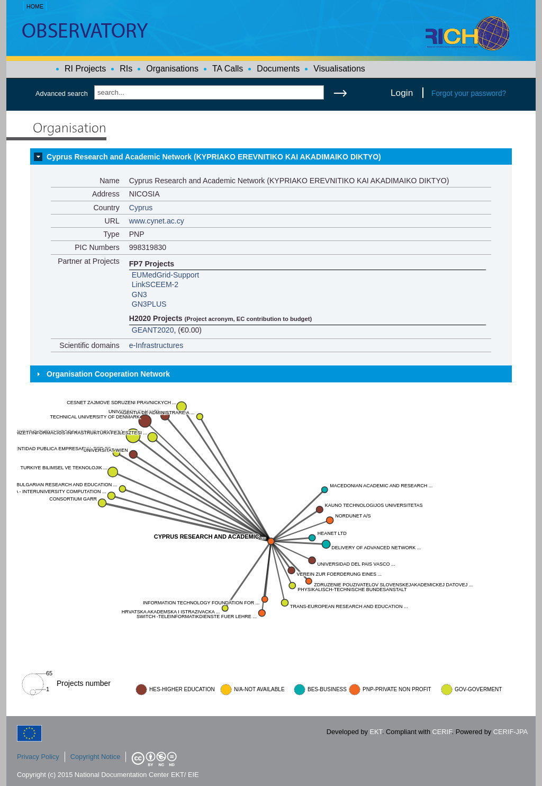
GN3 (139, 294)
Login (402, 92)
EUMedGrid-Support (166, 275)
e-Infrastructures (156, 345)
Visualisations (339, 68)
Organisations (172, 68)
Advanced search (61, 93)
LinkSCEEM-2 (155, 284)
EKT (376, 732)
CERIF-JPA (510, 732)
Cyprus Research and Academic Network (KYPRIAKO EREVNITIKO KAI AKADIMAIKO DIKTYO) (214, 157)
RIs (126, 68)
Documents (278, 68)
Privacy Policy (38, 757)
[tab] (271, 156)
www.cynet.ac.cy (156, 221)
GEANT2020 (153, 330)
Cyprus (141, 207)
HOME (34, 6)
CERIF (442, 732)
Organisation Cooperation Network (108, 374)
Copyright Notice (95, 757)
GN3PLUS (149, 304)
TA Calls (227, 68)
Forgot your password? (468, 93)
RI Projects (85, 68)
